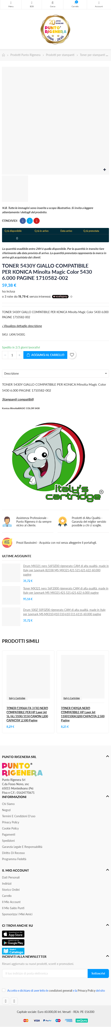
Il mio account (11, 902)
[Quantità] (12, 355)
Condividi (23, 221)
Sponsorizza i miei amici (17, 914)
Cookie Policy (10, 828)
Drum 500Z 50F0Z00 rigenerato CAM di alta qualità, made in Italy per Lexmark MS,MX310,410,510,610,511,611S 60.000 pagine (64, 612)
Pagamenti (8, 834)
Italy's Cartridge (17, 698)
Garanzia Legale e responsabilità (22, 846)
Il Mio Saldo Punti (13, 908)
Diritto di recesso (13, 853)
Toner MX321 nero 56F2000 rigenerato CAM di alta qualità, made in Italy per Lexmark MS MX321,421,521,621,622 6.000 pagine (65, 590)
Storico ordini (11, 889)
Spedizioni (8, 840)
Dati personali (11, 877)
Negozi (6, 810)
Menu (11, 2)
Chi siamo (8, 804)
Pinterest (37, 221)
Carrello (7, 896)
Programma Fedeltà (14, 859)
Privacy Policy (10, 822)
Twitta (30, 221)
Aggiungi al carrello (45, 355)
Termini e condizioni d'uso (18, 816)
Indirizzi (6, 883)
